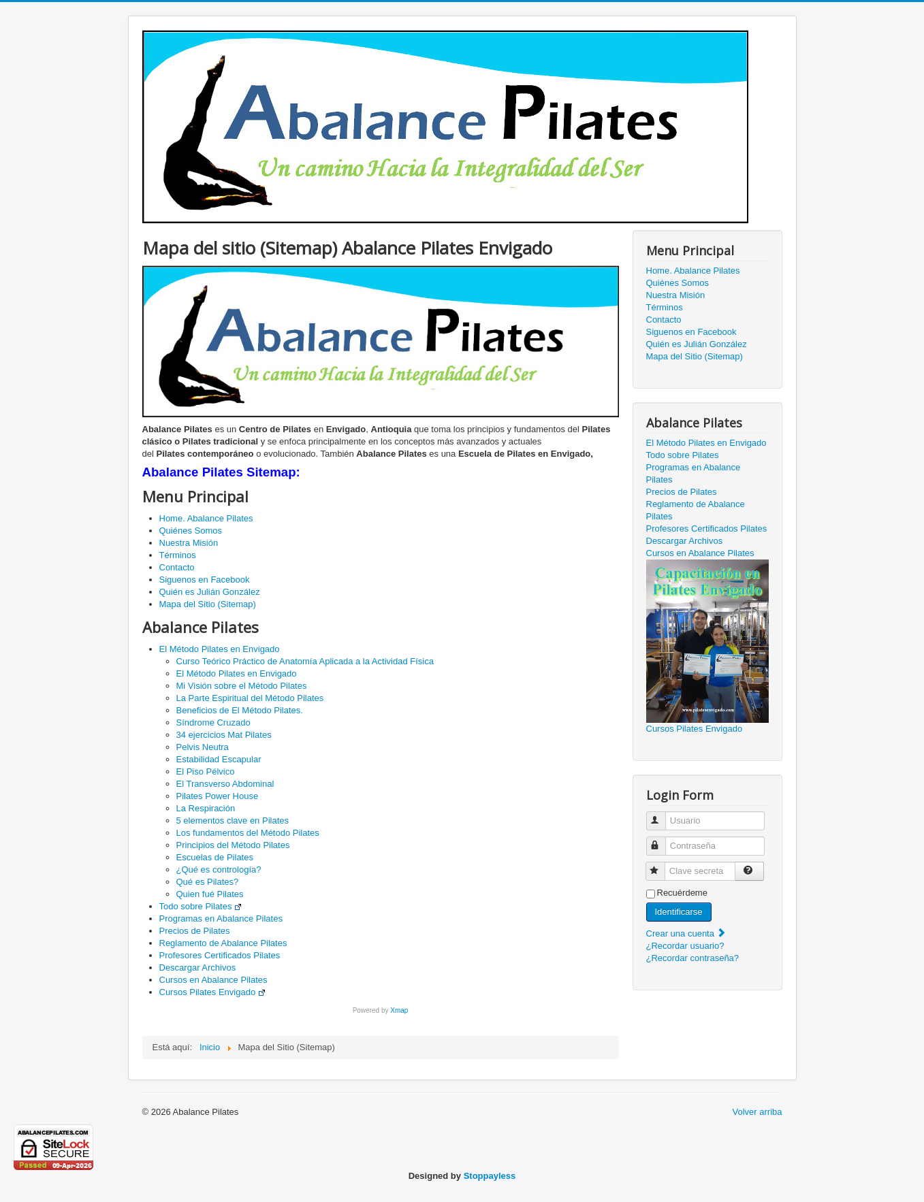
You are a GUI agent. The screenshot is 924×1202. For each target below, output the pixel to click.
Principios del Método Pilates (233, 845)
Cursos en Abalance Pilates (213, 980)
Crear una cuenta (686, 933)
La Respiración (206, 808)
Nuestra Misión (189, 543)
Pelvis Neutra (202, 747)
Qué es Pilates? (207, 882)
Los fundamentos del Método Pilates (247, 833)
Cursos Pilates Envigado (212, 992)
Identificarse (679, 912)
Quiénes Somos (191, 530)
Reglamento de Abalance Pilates (223, 943)
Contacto (177, 567)
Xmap (399, 1010)
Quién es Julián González (209, 592)
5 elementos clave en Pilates (232, 820)
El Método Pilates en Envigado (219, 649)
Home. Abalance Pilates (206, 518)
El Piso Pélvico (205, 771)
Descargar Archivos (197, 967)
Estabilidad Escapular (218, 759)
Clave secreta (661, 865)
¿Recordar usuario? (685, 946)
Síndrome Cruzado (213, 722)
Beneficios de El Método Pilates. (239, 710)
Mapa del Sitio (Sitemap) (207, 604)
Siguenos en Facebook (204, 579)
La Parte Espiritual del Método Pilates (250, 698)
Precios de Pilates (194, 931)
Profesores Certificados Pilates (220, 955)
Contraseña (662, 840)
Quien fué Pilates (210, 894)
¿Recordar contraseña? (692, 958)
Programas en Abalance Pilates (221, 918)
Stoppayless (490, 1176)
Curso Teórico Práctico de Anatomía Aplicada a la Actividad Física (305, 661)
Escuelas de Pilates (214, 857)
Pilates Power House (217, 796)
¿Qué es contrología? (218, 869)
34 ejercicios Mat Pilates (224, 735)
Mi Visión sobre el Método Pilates (241, 686)
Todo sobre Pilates (200, 906)
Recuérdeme (682, 893)
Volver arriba (757, 1112)
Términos (177, 555)
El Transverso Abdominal (225, 784)
